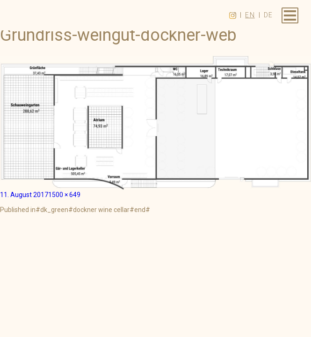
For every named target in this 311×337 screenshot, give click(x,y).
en (250, 15)
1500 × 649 (64, 194)
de (268, 15)
